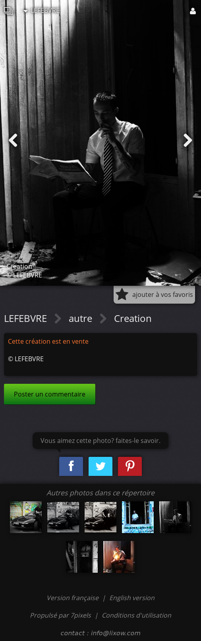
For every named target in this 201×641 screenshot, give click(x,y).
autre (82, 318)
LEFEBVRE (41, 10)
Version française (73, 597)
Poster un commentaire (49, 394)
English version (132, 597)
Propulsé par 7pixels (60, 615)
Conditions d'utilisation (136, 615)
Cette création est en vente (48, 341)
